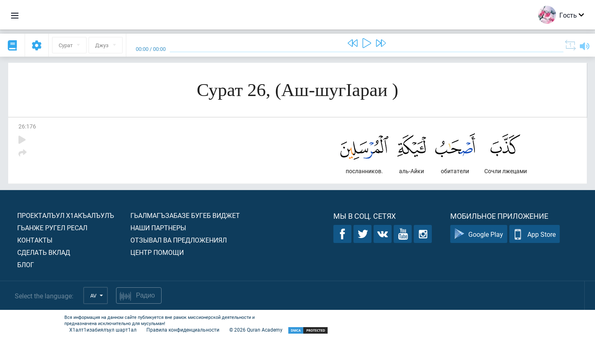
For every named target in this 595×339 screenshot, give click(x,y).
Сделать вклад (43, 252)
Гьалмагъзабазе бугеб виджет (185, 215)
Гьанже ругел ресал (52, 227)
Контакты (34, 240)
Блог (25, 264)
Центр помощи (157, 252)
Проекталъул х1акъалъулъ (65, 215)
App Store (534, 234)
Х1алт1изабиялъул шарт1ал (103, 329)
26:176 (27, 126)
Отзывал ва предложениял (178, 240)
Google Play (478, 234)
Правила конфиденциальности (182, 329)
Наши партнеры (158, 227)
